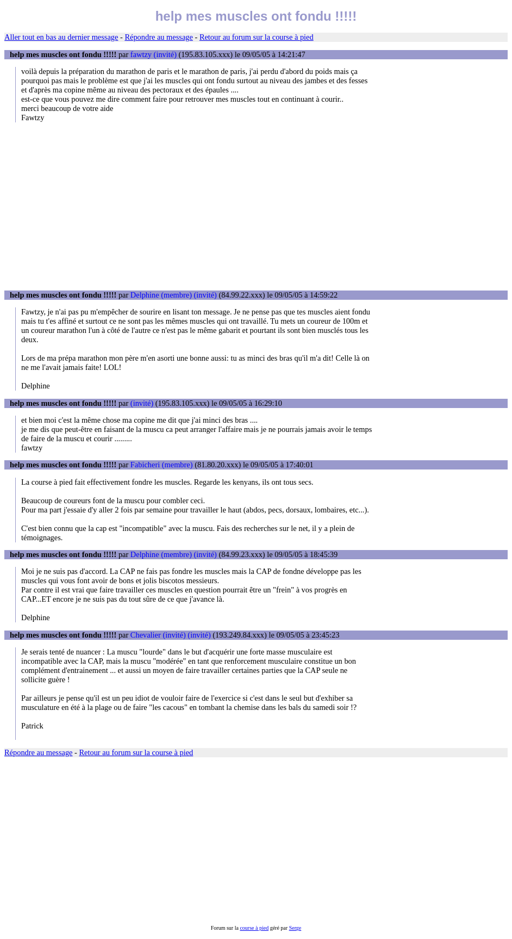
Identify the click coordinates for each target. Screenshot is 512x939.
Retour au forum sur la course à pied (256, 37)
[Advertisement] (256, 206)
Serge (295, 928)
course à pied (254, 928)
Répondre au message (158, 37)
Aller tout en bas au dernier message (61, 37)
